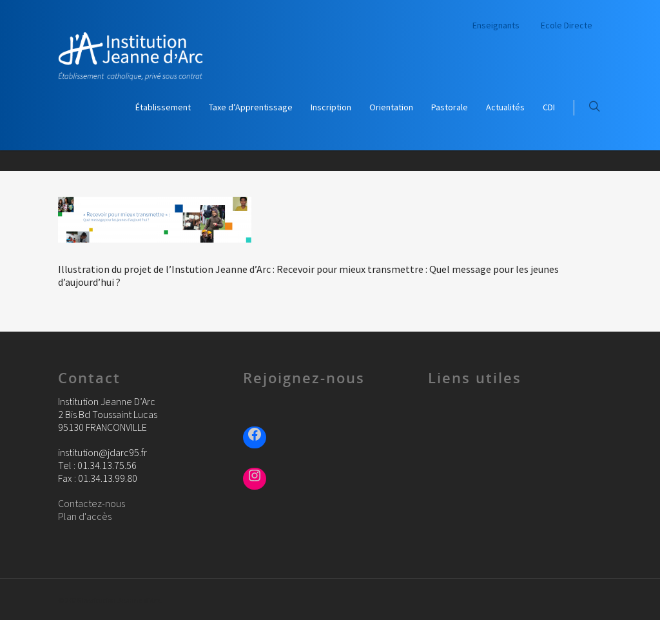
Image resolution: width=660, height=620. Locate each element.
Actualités (505, 107)
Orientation (391, 107)
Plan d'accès (85, 516)
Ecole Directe (566, 25)
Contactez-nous (91, 503)
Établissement (163, 107)
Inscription (331, 107)
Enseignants (495, 25)
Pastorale (449, 107)
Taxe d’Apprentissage (251, 107)
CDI (549, 107)
